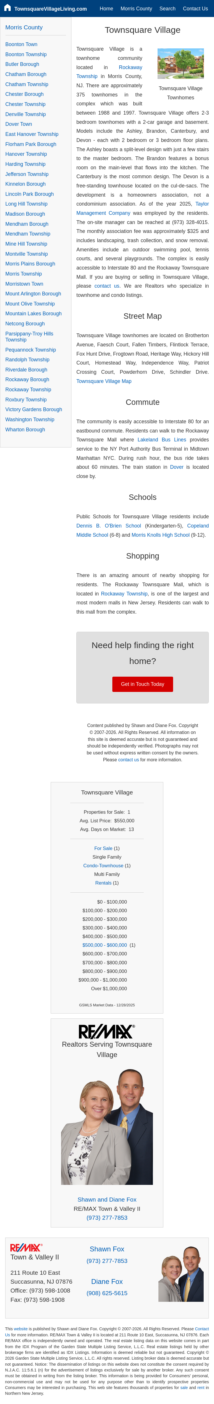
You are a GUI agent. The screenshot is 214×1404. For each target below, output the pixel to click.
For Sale (103, 848)
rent (200, 1387)
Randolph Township (27, 360)
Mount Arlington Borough (33, 294)
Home (106, 9)
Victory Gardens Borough (33, 409)
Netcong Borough (25, 324)
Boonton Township (26, 54)
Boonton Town (21, 44)
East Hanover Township (32, 134)
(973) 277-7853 (106, 1217)
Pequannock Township (30, 350)
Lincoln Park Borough (29, 194)
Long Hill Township (26, 204)
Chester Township (25, 104)
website (21, 1329)
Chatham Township (26, 84)
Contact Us (195, 9)
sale (184, 1387)
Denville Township (25, 114)
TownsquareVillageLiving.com (50, 9)
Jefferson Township (27, 174)
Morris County (136, 9)
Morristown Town (24, 284)
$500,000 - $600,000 (105, 945)
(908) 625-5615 (106, 1293)
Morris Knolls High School (161, 535)
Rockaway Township (124, 594)
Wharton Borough (25, 429)
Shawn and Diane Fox (107, 1199)
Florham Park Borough (30, 144)
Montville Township (26, 254)
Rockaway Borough (27, 379)
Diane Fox (107, 1281)
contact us (106, 286)
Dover (176, 467)
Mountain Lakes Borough (33, 313)
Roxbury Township (26, 400)
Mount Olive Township (30, 304)
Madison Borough (25, 214)
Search (168, 9)
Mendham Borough (27, 224)
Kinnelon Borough (25, 184)
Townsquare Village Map (103, 381)
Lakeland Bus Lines (162, 440)
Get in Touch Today (142, 684)
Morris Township (23, 274)
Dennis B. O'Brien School (108, 526)
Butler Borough (22, 64)
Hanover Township (26, 154)
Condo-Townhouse (103, 865)
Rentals (103, 883)
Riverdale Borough (26, 370)
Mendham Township (27, 234)
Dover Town (18, 124)
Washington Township (29, 419)
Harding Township (25, 164)
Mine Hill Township (26, 244)
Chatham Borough (26, 74)
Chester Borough (24, 94)
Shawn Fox (107, 1249)
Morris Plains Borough (30, 264)
